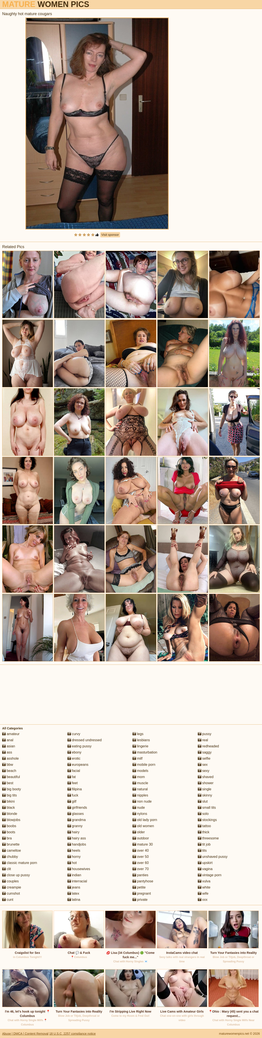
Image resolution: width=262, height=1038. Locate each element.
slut (203, 801)
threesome (208, 838)
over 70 (141, 869)
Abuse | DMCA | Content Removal (25, 1033)
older (139, 832)
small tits (207, 807)
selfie (204, 758)
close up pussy (16, 875)
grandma (76, 820)
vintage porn (210, 875)
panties (140, 875)
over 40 (141, 850)
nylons (140, 814)
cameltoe (11, 850)
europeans (78, 764)
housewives (78, 869)
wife (203, 893)
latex (73, 893)
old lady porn (145, 820)
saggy (205, 752)
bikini (8, 801)
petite (139, 887)
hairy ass (76, 838)
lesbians (141, 740)
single (204, 789)
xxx (202, 899)
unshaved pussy (213, 856)
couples (10, 881)
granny (75, 826)
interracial (77, 881)
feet (72, 783)
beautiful (11, 777)
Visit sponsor (110, 234)
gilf (71, 801)
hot (72, 863)
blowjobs (11, 820)
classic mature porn (19, 863)
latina (73, 899)
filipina (74, 789)
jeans (73, 887)
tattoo (204, 826)
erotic (74, 758)
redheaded (208, 746)
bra (7, 838)
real (203, 740)
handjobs (76, 844)
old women (143, 826)
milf (137, 758)
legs (138, 734)
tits (202, 850)
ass (7, 752)
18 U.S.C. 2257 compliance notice (72, 1033)
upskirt (205, 863)
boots (8, 832)
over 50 (141, 856)
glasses (75, 814)
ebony (74, 752)
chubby (10, 856)
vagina (205, 869)
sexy (203, 771)
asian (8, 746)
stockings (207, 820)
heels (73, 850)
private (140, 899)
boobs (9, 826)
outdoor (141, 838)
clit (6, 869)
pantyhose (143, 881)
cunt (7, 899)
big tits (9, 795)
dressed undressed (84, 740)
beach (9, 771)
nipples (140, 795)
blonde (9, 814)
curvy (73, 734)
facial (73, 771)
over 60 (141, 863)
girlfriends (77, 807)
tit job (204, 844)
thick (203, 832)
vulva (204, 881)
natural (140, 789)
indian (74, 875)
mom (139, 777)
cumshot (11, 893)
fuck (72, 795)
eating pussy (79, 746)
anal (7, 740)
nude (139, 807)
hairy (73, 832)
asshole (10, 758)
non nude (142, 801)
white (204, 887)
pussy (204, 734)
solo (203, 814)
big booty (11, 789)
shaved (206, 777)
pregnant (142, 893)
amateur (10, 734)
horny (74, 856)
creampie (11, 887)
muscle (140, 783)
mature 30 (143, 844)
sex (203, 764)
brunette (10, 844)
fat (71, 777)
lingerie (140, 746)
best (7, 783)
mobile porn (144, 764)
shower (206, 783)
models (140, 771)
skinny (205, 795)
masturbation (145, 752)
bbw (7, 764)
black (8, 807)
